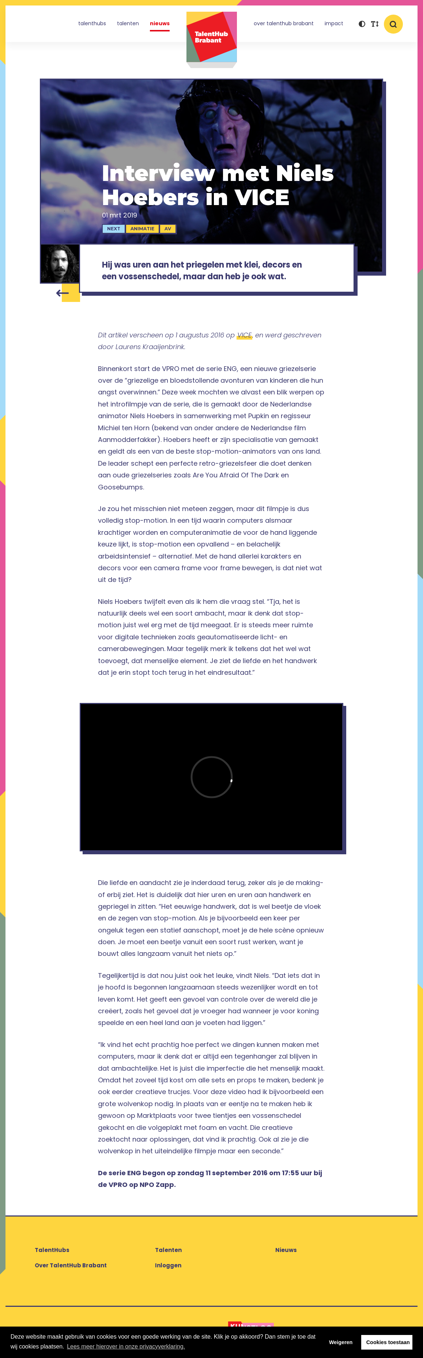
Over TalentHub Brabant (284, 23)
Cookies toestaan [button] (388, 1342)
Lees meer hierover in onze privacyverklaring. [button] (126, 1346)
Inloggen (168, 1265)
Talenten (128, 23)
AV (168, 228)
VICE (244, 335)
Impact (334, 23)
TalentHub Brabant (211, 40)
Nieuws (160, 23)
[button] (361, 24)
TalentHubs (92, 23)
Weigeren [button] (341, 1342)
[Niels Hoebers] (60, 263)
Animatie (142, 228)
